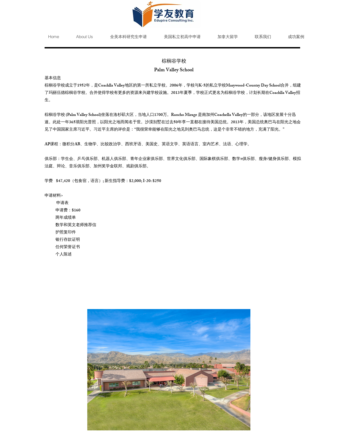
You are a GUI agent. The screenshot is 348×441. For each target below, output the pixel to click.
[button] (124, 36)
